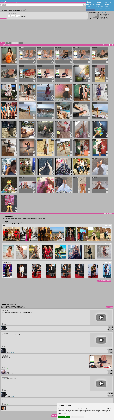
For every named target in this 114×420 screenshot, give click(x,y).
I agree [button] (61, 416)
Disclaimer (108, 8)
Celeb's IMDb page (104, 12)
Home (89, 2)
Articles (98, 4)
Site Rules (98, 2)
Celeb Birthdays (99, 8)
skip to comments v (108, 213)
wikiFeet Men (89, 10)
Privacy (107, 6)
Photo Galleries (90, 4)
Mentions (88, 8)
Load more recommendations (104, 280)
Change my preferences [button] (77, 416)
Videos (88, 6)
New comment (109, 307)
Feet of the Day (99, 6)
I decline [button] (67, 416)
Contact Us (108, 10)
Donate (107, 4)
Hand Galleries (99, 10)
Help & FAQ (108, 2)
